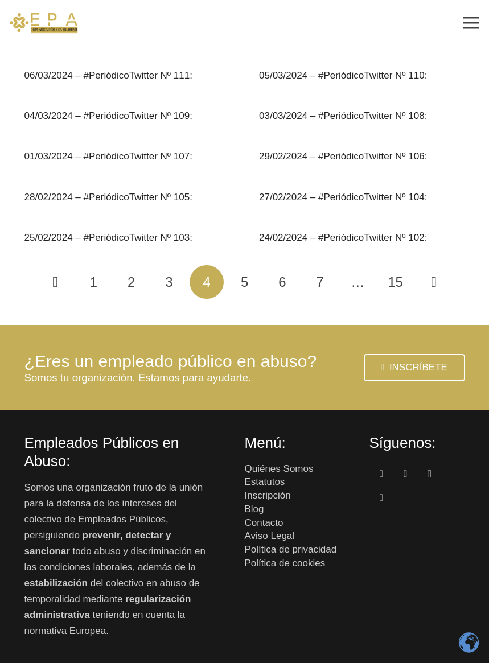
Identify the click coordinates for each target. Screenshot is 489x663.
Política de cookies (285, 563)
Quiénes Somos (279, 468)
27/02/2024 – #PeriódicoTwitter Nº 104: (343, 197)
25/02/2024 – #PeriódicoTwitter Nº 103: (108, 237)
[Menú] (471, 23)
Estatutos (265, 481)
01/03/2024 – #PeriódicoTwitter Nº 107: (108, 156)
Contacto (264, 522)
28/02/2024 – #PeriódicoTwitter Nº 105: (108, 197)
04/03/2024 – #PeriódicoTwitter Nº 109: (108, 115)
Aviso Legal (270, 535)
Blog (254, 509)
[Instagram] (430, 474)
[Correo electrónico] (381, 498)
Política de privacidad (291, 549)
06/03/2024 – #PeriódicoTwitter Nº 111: (108, 75)
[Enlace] (44, 22)
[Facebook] (381, 474)
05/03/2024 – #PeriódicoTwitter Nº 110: (343, 75)
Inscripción (268, 495)
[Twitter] (405, 474)
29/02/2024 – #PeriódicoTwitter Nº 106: (343, 156)
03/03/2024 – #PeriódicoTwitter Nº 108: (343, 115)
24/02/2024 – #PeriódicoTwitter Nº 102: (343, 237)
